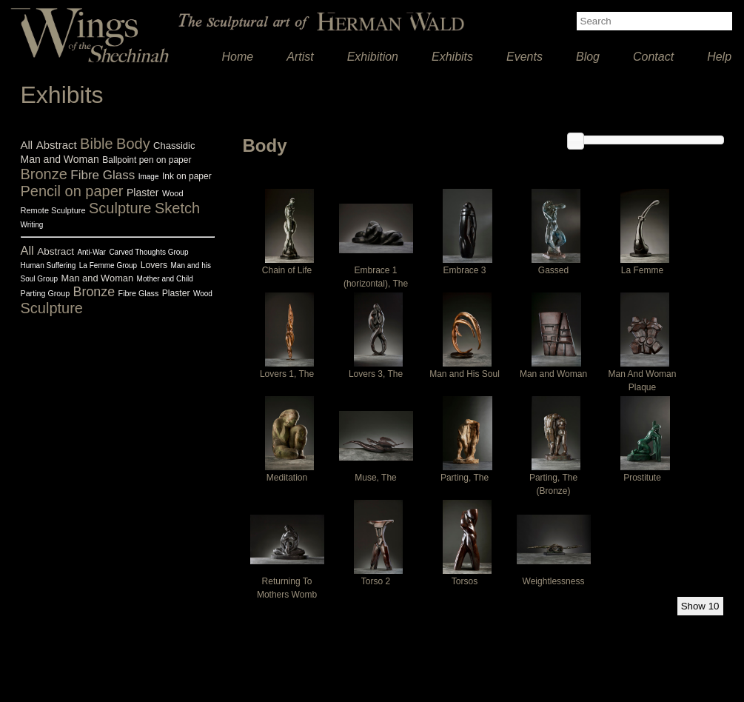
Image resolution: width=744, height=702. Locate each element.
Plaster (143, 192)
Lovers (154, 265)
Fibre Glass (102, 175)
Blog (588, 56)
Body (133, 144)
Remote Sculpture (53, 210)
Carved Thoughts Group (148, 252)
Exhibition (372, 56)
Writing (32, 225)
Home (238, 56)
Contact (653, 56)
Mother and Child (165, 279)
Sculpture (120, 208)
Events (524, 56)
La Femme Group (108, 265)
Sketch (177, 208)
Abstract (56, 144)
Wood (173, 193)
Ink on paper (187, 176)
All (27, 144)
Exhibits (452, 56)
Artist (299, 56)
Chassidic (174, 145)
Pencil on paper (72, 191)
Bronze (44, 174)
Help (719, 56)
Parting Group (45, 293)
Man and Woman (60, 159)
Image (148, 177)
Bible (96, 144)
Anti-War (91, 252)
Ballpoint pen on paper (146, 160)
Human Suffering (48, 265)
